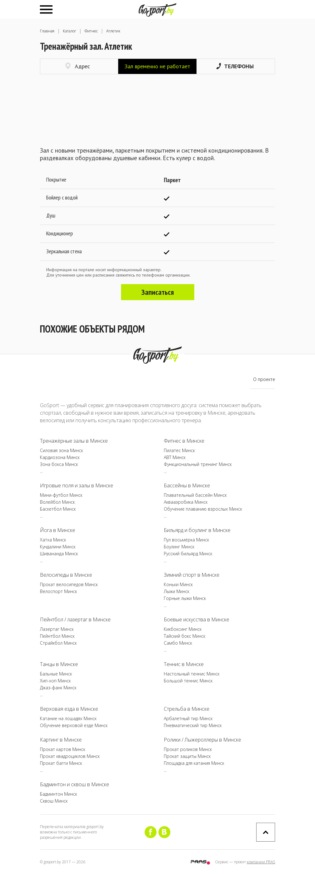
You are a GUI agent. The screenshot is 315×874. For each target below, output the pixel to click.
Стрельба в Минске (186, 708)
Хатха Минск (53, 540)
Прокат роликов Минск (188, 749)
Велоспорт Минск (58, 591)
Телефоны (235, 66)
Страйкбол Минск (58, 643)
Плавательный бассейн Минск (195, 495)
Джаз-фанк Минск (58, 688)
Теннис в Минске (184, 664)
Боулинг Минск (179, 547)
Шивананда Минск (59, 554)
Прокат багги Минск (61, 763)
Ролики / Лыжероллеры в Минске (202, 739)
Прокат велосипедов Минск (69, 584)
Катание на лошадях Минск (68, 718)
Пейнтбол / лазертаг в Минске (75, 619)
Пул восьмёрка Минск (186, 540)
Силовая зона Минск (61, 450)
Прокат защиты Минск (187, 756)
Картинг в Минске (61, 739)
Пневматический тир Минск (193, 725)
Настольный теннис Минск (191, 674)
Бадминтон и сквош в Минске (74, 784)
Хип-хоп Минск (55, 681)
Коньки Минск (178, 584)
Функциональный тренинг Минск (198, 464)
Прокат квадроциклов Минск (70, 756)
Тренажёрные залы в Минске (74, 440)
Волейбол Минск (57, 502)
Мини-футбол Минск (61, 495)
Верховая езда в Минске (69, 708)
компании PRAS (261, 862)
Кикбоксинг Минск (183, 629)
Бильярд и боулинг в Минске (197, 530)
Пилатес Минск (179, 450)
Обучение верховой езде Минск (74, 725)
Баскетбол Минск (58, 509)
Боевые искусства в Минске (196, 619)
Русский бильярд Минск (188, 554)
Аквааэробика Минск (185, 502)
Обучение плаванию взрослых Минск (203, 509)
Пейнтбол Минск (57, 636)
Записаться (157, 292)
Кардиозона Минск (60, 457)
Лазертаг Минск (57, 629)
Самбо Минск (178, 643)
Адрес (77, 66)
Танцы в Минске (59, 664)
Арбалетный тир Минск (188, 718)
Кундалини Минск (57, 547)
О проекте (264, 379)
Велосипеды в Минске (66, 574)
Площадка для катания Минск (194, 763)
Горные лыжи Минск (185, 598)
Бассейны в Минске (187, 485)
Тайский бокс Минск (184, 636)
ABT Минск (174, 457)
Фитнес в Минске (184, 440)
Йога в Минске (57, 530)
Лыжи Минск (176, 591)
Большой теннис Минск (188, 681)
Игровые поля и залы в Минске (76, 485)
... (41, 471)
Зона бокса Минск (59, 464)
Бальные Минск (56, 674)
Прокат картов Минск (62, 749)
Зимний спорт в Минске (191, 574)
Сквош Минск (54, 801)
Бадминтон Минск (58, 794)
